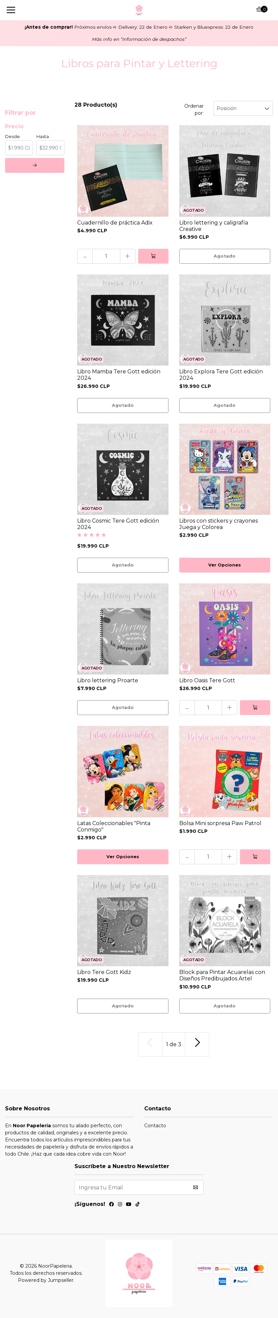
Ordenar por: (194, 109)
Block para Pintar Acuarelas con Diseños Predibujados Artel (222, 975)
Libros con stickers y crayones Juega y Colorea (218, 524)
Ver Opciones (224, 565)
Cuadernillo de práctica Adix (115, 222)
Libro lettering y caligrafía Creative (213, 225)
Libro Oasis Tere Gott (207, 680)
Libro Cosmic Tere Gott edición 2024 (118, 524)
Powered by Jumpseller (45, 1280)
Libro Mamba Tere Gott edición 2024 (118, 374)
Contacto (155, 1126)
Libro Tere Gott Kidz (104, 972)
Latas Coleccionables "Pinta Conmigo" (113, 826)
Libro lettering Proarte (107, 680)
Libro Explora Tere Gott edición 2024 (221, 374)
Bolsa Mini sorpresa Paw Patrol (220, 823)
